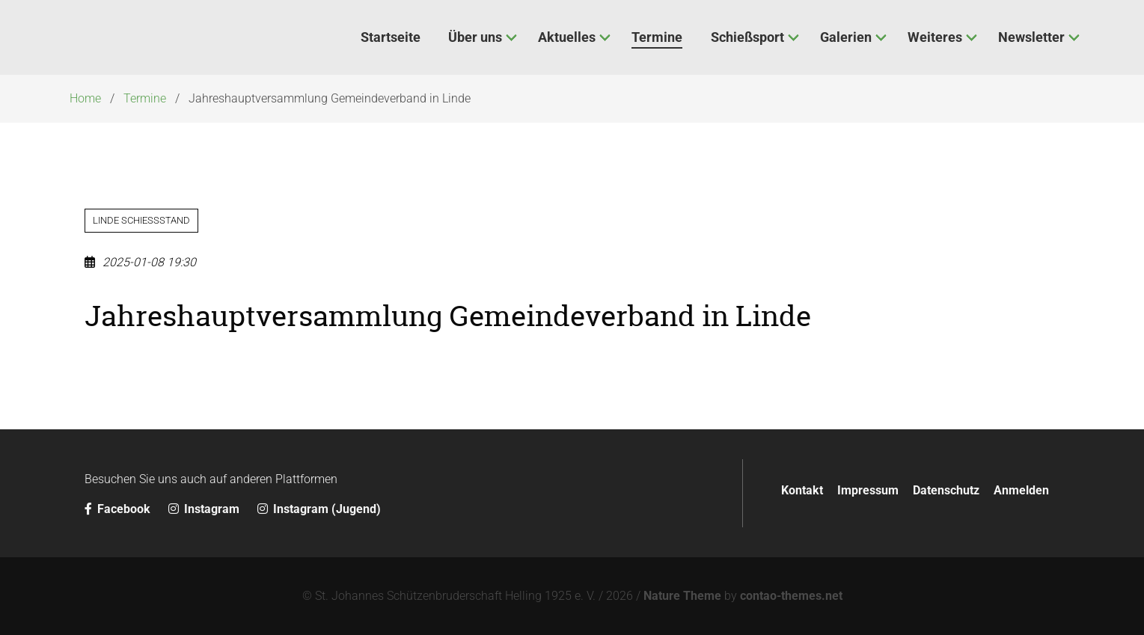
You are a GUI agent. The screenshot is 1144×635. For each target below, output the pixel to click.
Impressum (868, 490)
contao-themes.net (791, 596)
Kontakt (802, 490)
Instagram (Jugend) (319, 509)
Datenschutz (946, 490)
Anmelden (1021, 490)
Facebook (119, 509)
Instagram (205, 509)
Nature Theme (682, 596)
